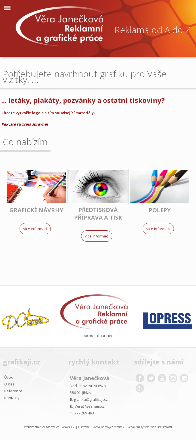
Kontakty (12, 397)
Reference (13, 390)
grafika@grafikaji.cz (91, 399)
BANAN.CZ (67, 427)
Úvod (8, 377)
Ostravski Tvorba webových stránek (101, 427)
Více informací (35, 228)
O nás (9, 384)
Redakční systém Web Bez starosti (149, 427)
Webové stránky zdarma (40, 427)
